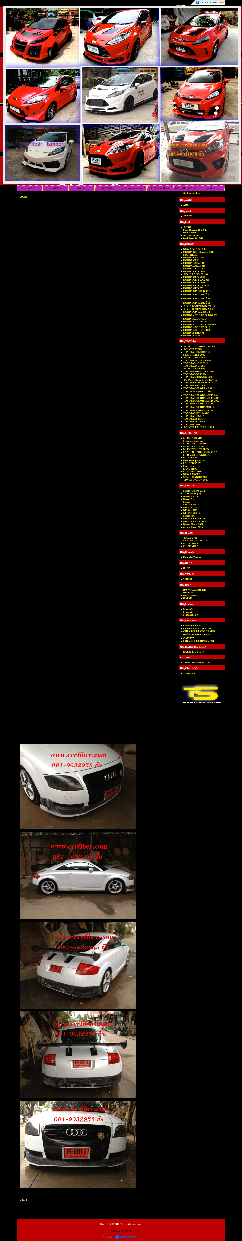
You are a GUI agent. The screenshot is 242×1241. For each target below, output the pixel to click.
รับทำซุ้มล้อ (108, 188)
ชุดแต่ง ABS (212, 188)
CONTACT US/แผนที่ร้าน (133, 189)
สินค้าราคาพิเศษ (160, 188)
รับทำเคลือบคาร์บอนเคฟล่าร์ (186, 189)
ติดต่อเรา (81, 188)
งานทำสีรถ (56, 188)
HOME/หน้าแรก (29, 188)
